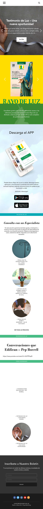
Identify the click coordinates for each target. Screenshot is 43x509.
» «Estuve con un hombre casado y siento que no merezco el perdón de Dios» (21, 292)
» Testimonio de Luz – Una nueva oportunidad (21, 445)
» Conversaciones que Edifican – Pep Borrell (21, 390)
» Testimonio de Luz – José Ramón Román (21, 418)
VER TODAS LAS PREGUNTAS (21, 330)
